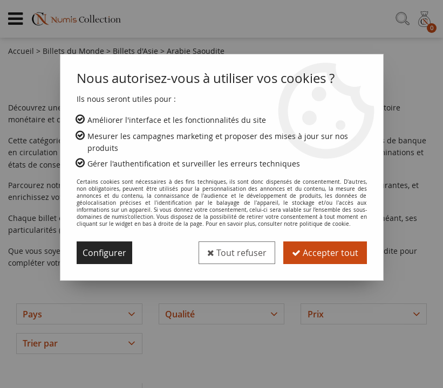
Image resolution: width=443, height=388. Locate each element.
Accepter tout (325, 253)
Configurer (104, 253)
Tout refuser (237, 253)
